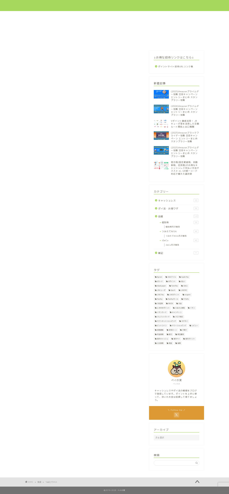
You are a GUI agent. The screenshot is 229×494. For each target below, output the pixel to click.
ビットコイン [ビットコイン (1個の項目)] (161, 325)
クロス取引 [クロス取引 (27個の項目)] (179, 317)
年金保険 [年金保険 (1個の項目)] (160, 334)
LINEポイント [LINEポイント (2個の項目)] (174, 294)
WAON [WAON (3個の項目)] (170, 303)
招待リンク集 (185, 5)
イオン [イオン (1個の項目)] (192, 308)
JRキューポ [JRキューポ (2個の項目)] (161, 290)
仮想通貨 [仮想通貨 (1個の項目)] (160, 330)
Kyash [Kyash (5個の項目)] (173, 290)
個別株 (180, 222)
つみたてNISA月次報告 (176, 236)
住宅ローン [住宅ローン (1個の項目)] (173, 330)
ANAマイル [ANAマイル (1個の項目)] (172, 277)
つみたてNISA (180, 231)
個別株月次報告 (173, 226)
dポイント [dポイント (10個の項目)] (171, 281)
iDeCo (180, 240)
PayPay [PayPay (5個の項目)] (159, 299)
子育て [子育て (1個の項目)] (184, 330)
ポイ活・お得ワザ (151, 5)
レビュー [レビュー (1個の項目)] (195, 325)
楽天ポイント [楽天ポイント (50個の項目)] (190, 339)
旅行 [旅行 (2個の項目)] (170, 334)
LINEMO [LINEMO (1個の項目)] (184, 290)
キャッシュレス (128, 5)
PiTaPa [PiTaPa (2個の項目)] (186, 299)
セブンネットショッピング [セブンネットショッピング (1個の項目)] (166, 321)
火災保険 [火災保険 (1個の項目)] (160, 343)
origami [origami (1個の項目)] (188, 294)
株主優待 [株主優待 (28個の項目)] (180, 334)
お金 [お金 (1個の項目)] (180, 303)
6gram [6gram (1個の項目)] (159, 277)
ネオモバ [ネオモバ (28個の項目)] (184, 321)
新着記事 (109, 5)
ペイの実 (32, 5)
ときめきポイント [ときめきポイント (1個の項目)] (163, 308)
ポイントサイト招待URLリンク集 (175, 66)
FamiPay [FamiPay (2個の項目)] (174, 286)
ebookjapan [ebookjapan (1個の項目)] (161, 286)
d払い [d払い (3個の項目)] (183, 281)
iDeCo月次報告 (172, 245)
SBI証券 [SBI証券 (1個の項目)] (160, 303)
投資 (169, 5)
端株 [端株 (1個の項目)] (179, 343)
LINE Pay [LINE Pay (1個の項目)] (160, 294)
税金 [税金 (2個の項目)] (170, 343)
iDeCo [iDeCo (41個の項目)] (185, 286)
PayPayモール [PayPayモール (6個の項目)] (173, 299)
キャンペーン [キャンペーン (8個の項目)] (176, 312)
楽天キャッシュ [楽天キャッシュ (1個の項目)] (162, 339)
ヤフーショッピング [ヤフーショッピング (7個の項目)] (179, 325)
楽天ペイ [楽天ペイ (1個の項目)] (177, 339)
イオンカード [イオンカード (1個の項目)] (161, 312)
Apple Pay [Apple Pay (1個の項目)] (185, 277)
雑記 (178, 253)
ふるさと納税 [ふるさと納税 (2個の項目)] (180, 308)
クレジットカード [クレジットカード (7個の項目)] (163, 317)
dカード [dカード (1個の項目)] (160, 281)
